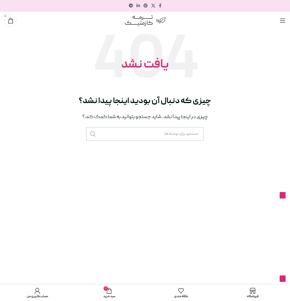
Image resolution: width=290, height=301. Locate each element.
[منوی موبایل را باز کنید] (283, 20)
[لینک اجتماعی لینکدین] (138, 6)
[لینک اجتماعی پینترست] (145, 6)
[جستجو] (145, 134)
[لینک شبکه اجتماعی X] (153, 6)
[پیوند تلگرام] (131, 6)
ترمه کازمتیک (97, 272)
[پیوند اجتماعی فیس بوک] (160, 6)
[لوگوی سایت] (145, 21)
